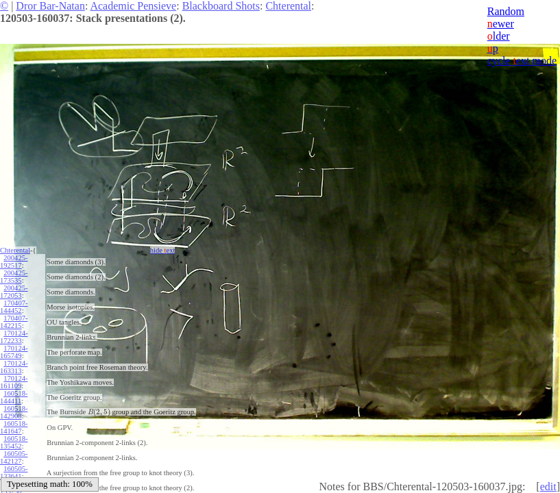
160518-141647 (13, 427)
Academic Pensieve (133, 6)
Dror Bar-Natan (50, 6)
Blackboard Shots (221, 6)
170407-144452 (13, 306)
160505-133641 (13, 472)
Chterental (288, 6)
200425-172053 (13, 291)
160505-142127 (13, 457)
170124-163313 (13, 367)
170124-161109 (13, 382)
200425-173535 (13, 276)
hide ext (162, 250)
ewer (500, 23)
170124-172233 (13, 336)
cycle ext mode (522, 60)
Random (505, 11)
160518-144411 (13, 397)
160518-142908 (13, 412)
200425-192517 (13, 261)
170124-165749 (13, 351)
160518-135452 (13, 442)
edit (548, 486)
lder (498, 36)
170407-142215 (13, 321)
